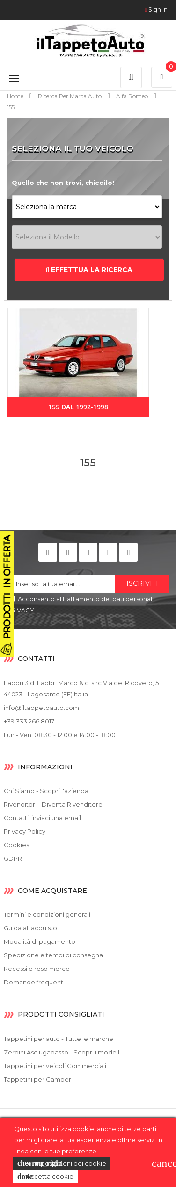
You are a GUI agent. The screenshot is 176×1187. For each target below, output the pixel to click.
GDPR (13, 858)
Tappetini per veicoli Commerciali (55, 1065)
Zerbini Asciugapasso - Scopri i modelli (62, 1052)
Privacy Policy (24, 831)
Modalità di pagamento (39, 941)
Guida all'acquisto (30, 928)
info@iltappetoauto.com (41, 707)
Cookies (16, 845)
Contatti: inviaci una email (42, 818)
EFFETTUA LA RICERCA (89, 270)
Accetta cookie (45, 1177)
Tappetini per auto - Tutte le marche (58, 1038)
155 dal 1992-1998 (78, 406)
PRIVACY (20, 610)
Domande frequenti (34, 982)
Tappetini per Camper (37, 1079)
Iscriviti (142, 583)
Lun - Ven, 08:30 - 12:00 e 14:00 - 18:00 (60, 734)
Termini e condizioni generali (47, 914)
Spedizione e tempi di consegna (53, 955)
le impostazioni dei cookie (61, 1163)
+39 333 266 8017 (29, 721)
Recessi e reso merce (37, 968)
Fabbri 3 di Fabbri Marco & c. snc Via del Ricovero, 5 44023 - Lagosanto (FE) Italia (81, 688)
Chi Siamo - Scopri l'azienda (46, 790)
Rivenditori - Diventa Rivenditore (53, 804)
